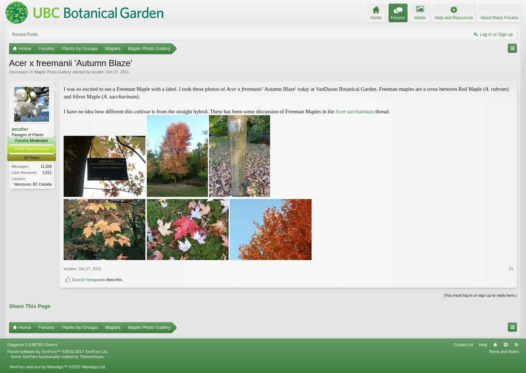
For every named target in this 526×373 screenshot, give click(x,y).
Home (495, 344)
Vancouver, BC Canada (33, 184)
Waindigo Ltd (93, 367)
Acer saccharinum (355, 111)
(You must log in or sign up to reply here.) (480, 295)
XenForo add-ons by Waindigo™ (38, 367)
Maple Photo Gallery (53, 72)
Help (483, 344)
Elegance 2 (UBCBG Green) (32, 344)
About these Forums (499, 17)
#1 (511, 269)
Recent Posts (25, 34)
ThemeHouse (92, 356)
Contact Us (463, 344)
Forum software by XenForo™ (57, 351)
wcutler (97, 72)
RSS (516, 344)
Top (505, 344)
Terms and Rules (504, 351)
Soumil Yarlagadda (88, 279)
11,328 (46, 167)
